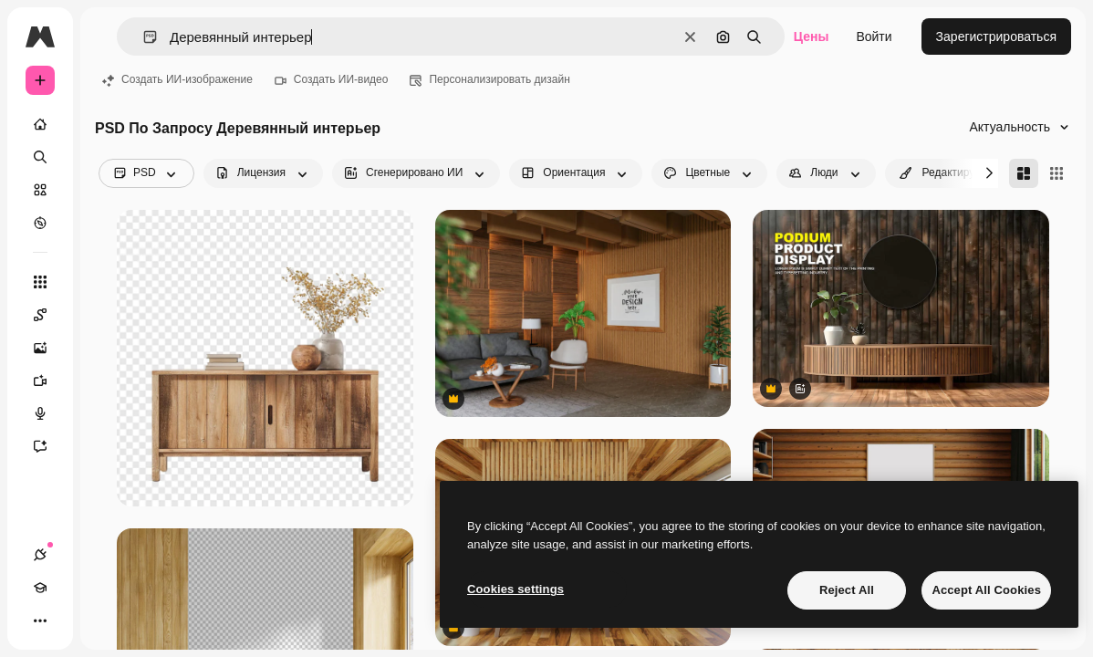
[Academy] (40, 587)
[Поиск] (40, 157)
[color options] (709, 173)
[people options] (825, 173)
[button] (143, 37)
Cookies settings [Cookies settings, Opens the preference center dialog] (515, 589)
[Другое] (40, 620)
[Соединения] (40, 554)
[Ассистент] (49, 446)
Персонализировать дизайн (489, 79)
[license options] (263, 173)
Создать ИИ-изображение (177, 79)
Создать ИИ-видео (332, 79)
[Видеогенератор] (49, 380)
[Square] (1056, 173)
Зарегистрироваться (996, 36)
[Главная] (40, 124)
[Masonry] (1023, 173)
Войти (873, 36)
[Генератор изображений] (49, 347)
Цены (811, 36)
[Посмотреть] (40, 222)
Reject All (846, 590)
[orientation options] (575, 173)
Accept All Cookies (986, 590)
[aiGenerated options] (416, 173)
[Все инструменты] (40, 282)
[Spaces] (49, 314)
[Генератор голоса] (49, 413)
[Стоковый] (40, 189)
